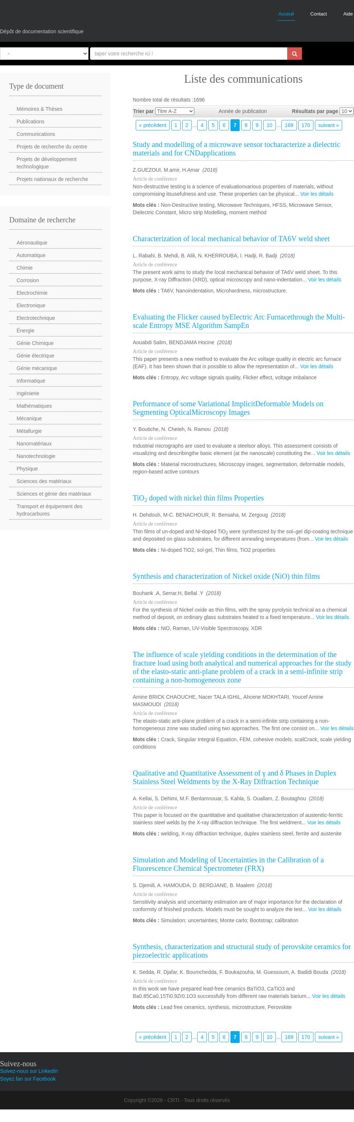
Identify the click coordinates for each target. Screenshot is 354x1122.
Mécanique (29, 418)
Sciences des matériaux (44, 481)
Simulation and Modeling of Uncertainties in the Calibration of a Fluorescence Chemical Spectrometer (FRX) (228, 864)
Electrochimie (32, 293)
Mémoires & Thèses (39, 109)
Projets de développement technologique (47, 163)
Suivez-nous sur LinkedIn (29, 1071)
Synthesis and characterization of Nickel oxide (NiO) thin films (226, 576)
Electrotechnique (36, 318)
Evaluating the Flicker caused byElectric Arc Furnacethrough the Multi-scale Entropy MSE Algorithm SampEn (239, 321)
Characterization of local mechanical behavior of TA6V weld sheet (231, 239)
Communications (36, 134)
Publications (31, 121)
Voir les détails (316, 194)
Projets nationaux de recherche (52, 179)
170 (306, 125)
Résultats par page (315, 111)
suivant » (328, 125)
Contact (318, 14)
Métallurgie (29, 431)
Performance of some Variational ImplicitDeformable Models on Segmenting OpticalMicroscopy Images (228, 408)
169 (289, 125)
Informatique (31, 381)
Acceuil (286, 14)
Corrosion (28, 280)
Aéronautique (32, 243)
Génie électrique (35, 356)
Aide (348, 14)
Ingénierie (28, 393)
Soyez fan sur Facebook (28, 1079)
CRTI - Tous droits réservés (198, 1100)
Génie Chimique (35, 343)
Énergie (25, 330)
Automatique (31, 255)
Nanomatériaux (34, 444)
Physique (27, 469)
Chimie (25, 268)
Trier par (143, 111)
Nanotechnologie (36, 456)
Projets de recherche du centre (52, 147)
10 (270, 125)
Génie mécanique (37, 368)
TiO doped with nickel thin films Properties (198, 498)
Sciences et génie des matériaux (54, 494)
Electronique (31, 305)
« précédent (152, 125)
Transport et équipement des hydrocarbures (49, 510)
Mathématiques (34, 406)
